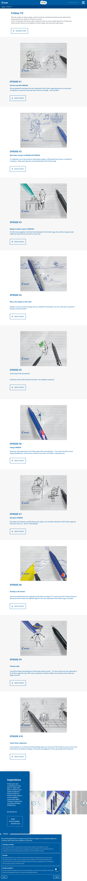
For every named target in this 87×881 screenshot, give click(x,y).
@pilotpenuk (12, 812)
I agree (57, 878)
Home (3, 6)
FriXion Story (21, 31)
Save (4, 878)
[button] (34, 803)
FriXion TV (9, 6)
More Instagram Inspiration (15, 821)
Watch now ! (19, 98)
